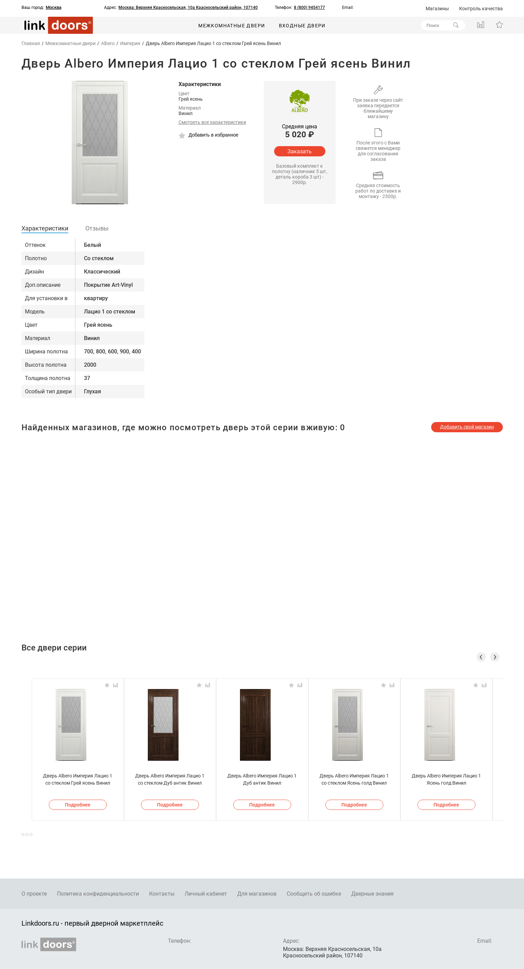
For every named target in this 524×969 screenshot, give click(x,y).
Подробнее (77, 805)
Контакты (161, 893)
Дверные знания (372, 893)
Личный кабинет (206, 893)
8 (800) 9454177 (309, 7)
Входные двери (302, 25)
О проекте (34, 893)
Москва (53, 7)
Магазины (437, 8)
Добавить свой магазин (467, 427)
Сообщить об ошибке (314, 893)
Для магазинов (257, 893)
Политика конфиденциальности (98, 893)
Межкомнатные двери (231, 25)
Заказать (299, 151)
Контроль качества (481, 8)
